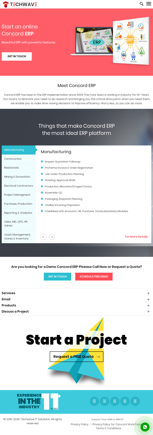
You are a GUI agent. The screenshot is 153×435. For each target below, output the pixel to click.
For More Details (136, 237)
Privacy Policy (34, 429)
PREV (44, 237)
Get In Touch (16, 56)
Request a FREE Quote (76, 356)
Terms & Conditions (114, 429)
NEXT (52, 237)
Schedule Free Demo (94, 276)
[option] (94, 182)
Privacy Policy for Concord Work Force (72, 429)
